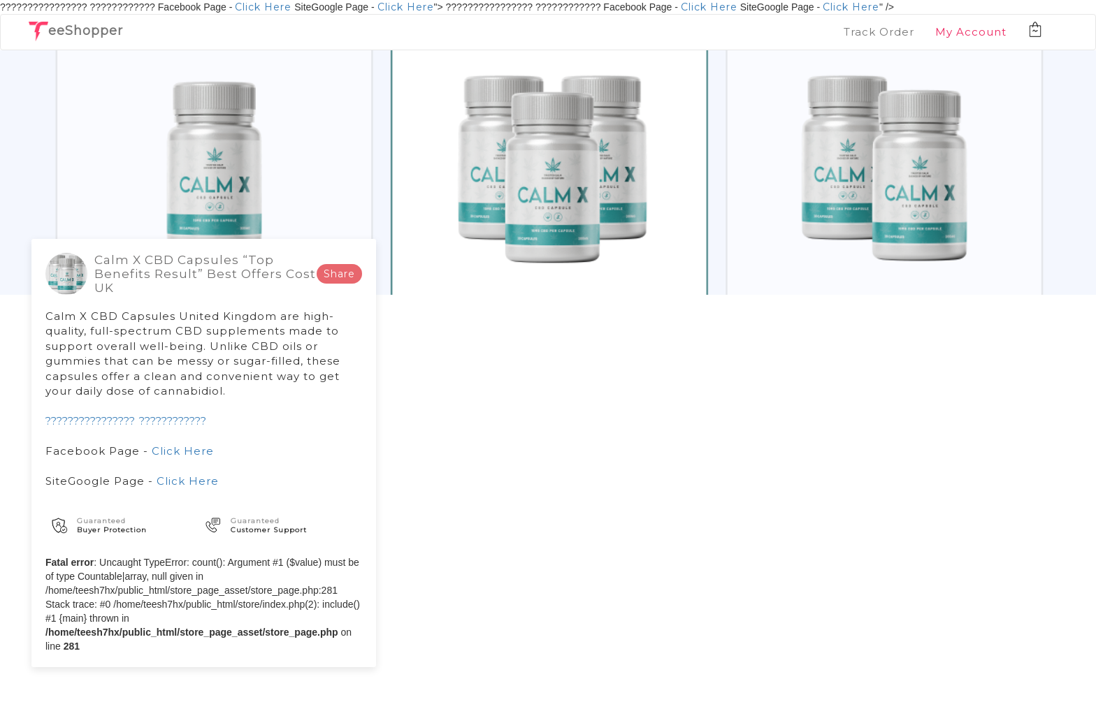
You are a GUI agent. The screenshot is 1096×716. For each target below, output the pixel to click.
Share (339, 274)
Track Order (879, 31)
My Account (971, 31)
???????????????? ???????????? (126, 421)
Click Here (263, 7)
